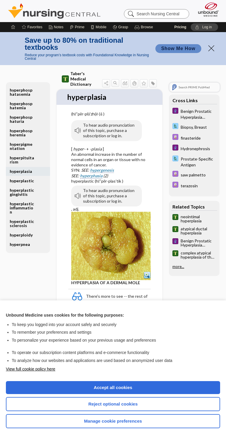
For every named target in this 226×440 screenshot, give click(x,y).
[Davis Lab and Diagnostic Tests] (194, 126)
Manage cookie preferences (113, 421)
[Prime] (77, 27)
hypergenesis (102, 170)
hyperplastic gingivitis (22, 192)
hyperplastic (22, 180)
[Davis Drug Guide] (194, 137)
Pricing (180, 27)
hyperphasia (91, 175)
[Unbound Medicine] (207, 9)
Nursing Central (54, 11)
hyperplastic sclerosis (22, 223)
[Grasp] (120, 27)
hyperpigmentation (21, 146)
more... (178, 266)
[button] (144, 27)
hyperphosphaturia (21, 119)
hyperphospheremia (21, 132)
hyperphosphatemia (21, 105)
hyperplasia (21, 171)
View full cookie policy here (30, 369)
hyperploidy (21, 234)
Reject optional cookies (113, 403)
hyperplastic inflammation (22, 207)
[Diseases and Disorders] (194, 113)
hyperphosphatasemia (21, 92)
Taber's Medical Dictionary (76, 79)
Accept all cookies (113, 387)
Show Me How (178, 48)
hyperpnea (20, 244)
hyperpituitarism (22, 159)
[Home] (13, 27)
